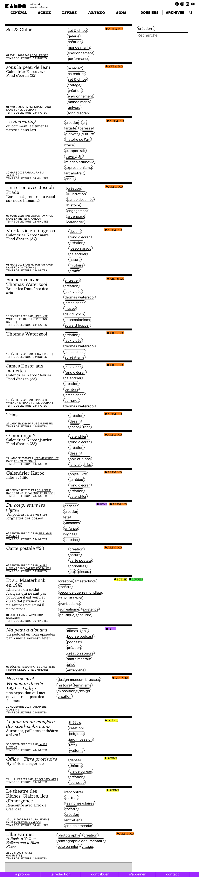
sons (121, 12)
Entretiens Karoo (27, 218)
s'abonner (137, 874)
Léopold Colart (44, 779)
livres (69, 12)
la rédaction (61, 874)
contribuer (100, 874)
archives (175, 12)
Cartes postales (37, 568)
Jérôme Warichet (46, 458)
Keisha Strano (40, 106)
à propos (22, 874)
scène (44, 12)
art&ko (96, 12)
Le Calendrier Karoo (38, 493)
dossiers (150, 12)
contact (172, 874)
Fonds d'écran (24, 109)
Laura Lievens (39, 819)
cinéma (18, 12)
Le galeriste (39, 55)
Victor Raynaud (42, 215)
